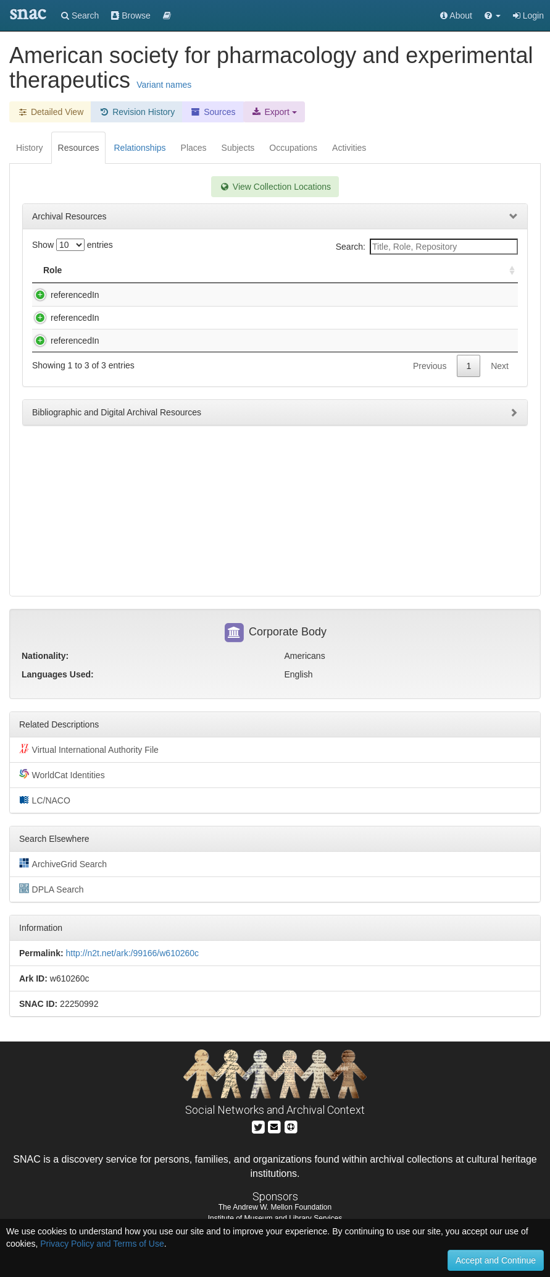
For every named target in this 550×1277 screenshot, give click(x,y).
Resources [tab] (78, 148)
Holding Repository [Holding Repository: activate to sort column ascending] (394, 270)
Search (80, 15)
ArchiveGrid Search (63, 863)
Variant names (163, 85)
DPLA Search (51, 888)
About (456, 15)
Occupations (293, 148)
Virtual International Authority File (89, 749)
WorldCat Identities (62, 774)
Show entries (72, 245)
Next (500, 403)
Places (194, 148)
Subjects (238, 148)
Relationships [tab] (139, 148)
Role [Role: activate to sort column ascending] (52, 270)
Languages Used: (58, 674)
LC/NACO (44, 799)
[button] (492, 15)
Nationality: (45, 656)
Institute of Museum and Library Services (275, 1218)
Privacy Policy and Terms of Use (102, 1244)
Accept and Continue (496, 1260)
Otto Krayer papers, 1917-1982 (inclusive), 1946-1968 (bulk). (215, 365)
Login (528, 15)
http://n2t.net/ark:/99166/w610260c (132, 953)
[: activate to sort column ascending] (507, 270)
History (29, 148)
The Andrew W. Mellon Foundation (275, 1207)
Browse (131, 15)
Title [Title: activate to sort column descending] (113, 270)
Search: (427, 247)
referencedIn (62, 295)
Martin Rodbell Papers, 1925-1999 (165, 330)
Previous (429, 403)
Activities (349, 148)
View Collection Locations (275, 187)
